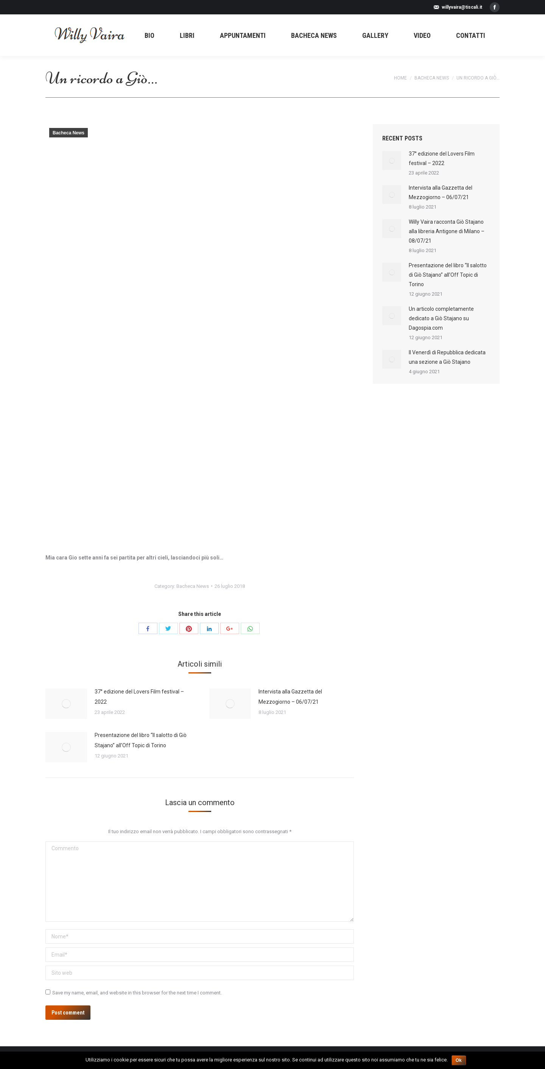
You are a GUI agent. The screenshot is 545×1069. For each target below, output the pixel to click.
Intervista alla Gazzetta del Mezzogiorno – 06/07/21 (290, 697)
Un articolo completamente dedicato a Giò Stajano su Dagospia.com (441, 318)
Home (400, 78)
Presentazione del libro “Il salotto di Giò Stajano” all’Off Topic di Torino (141, 740)
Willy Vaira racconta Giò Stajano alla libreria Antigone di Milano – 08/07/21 (446, 231)
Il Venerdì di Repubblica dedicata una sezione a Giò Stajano (447, 357)
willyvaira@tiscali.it (462, 7)
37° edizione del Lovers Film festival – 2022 (139, 697)
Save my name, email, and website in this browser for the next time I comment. (137, 993)
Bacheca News (431, 78)
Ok (459, 1060)
